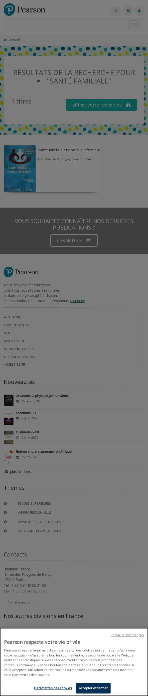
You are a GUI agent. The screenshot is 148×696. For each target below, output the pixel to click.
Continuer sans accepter (127, 635)
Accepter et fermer (93, 688)
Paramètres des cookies (53, 688)
